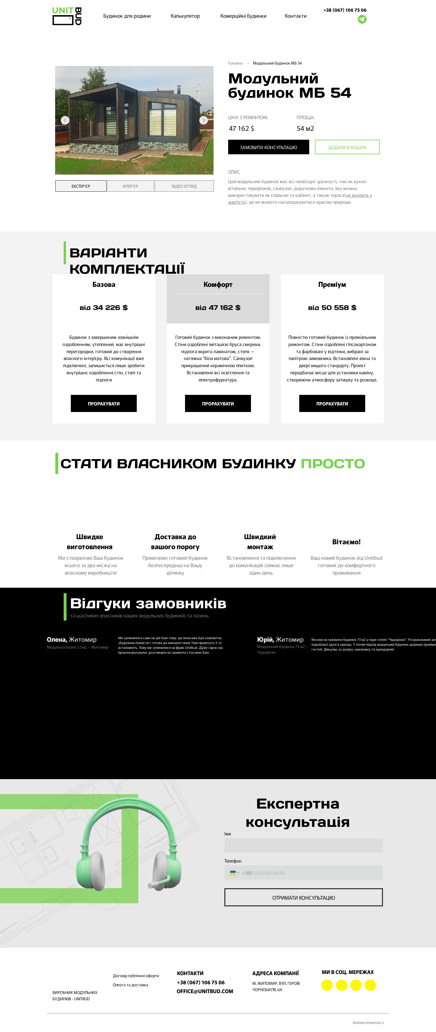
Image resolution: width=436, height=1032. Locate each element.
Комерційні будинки (243, 15)
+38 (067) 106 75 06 (345, 9)
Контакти (296, 15)
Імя (227, 832)
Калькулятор (185, 15)
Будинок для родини (127, 15)
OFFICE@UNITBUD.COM (205, 989)
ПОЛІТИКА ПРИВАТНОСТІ (368, 1021)
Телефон (233, 859)
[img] (67, 16)
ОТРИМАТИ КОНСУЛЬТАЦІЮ (303, 895)
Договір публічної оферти (136, 974)
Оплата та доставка (130, 983)
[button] (268, 147)
